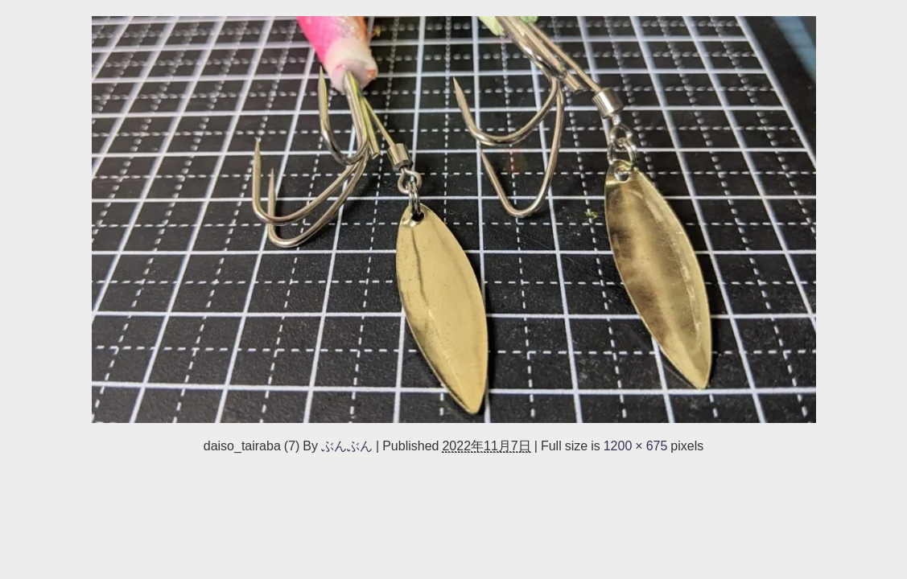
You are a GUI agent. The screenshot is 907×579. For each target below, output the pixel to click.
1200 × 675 (636, 445)
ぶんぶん (347, 445)
